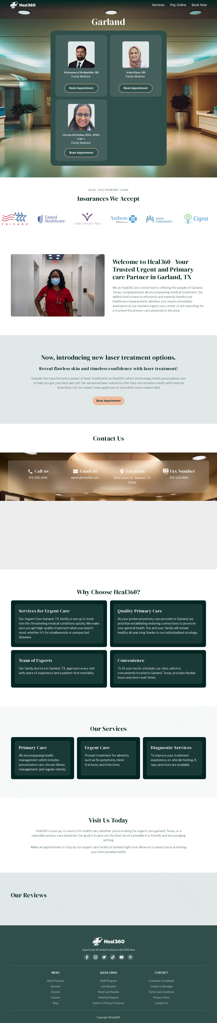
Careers (55, 997)
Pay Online (178, 5)
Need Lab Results (108, 992)
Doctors (55, 992)
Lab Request (108, 986)
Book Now (199, 5)
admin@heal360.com (85, 477)
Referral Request (108, 997)
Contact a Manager (161, 986)
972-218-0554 (179, 477)
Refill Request (108, 981)
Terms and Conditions (161, 992)
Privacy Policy (161, 997)
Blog (55, 1003)
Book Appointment (81, 88)
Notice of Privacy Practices (108, 1003)
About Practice (55, 981)
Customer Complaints (161, 981)
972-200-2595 (38, 477)
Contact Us (161, 1003)
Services (158, 5)
